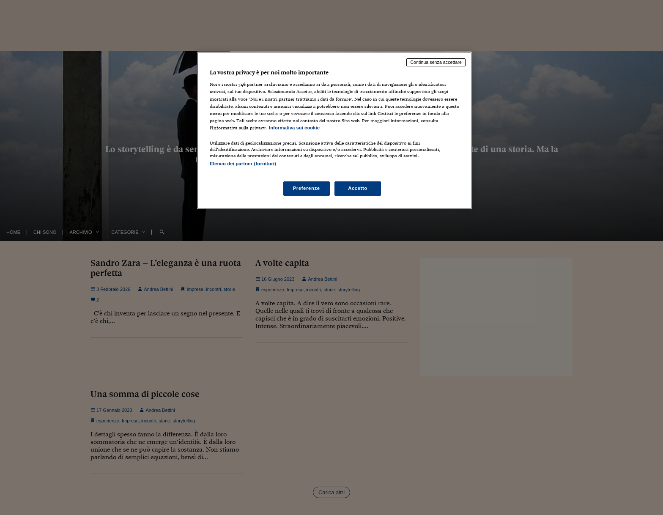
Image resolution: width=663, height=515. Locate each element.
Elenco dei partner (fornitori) (243, 163)
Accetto (357, 188)
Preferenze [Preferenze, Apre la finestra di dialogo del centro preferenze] (306, 188)
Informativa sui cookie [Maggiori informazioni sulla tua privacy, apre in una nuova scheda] (294, 127)
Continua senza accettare (436, 62)
